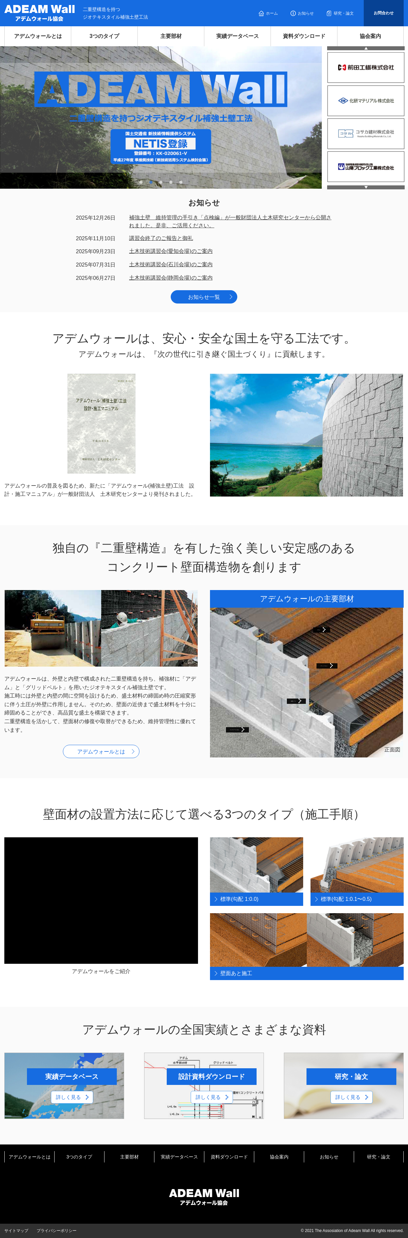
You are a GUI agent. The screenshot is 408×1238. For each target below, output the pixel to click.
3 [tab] (161, 182)
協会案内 (370, 36)
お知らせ (306, 13)
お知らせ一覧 (204, 297)
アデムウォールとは (38, 36)
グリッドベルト (339, 664)
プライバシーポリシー (57, 1230)
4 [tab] (171, 182)
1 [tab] (141, 182)
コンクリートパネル (254, 728)
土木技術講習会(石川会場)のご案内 (171, 264)
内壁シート (304, 700)
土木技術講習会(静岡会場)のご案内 (171, 278)
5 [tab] (181, 182)
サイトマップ (16, 1230)
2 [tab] (151, 182)
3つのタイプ (104, 36)
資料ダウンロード (304, 36)
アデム (325, 628)
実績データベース (237, 36)
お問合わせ (384, 13)
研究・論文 (344, 13)
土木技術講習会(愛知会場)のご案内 (171, 251)
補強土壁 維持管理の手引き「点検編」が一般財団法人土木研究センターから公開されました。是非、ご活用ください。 (230, 221)
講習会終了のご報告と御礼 (161, 238)
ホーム (272, 13)
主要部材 (171, 36)
